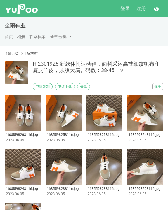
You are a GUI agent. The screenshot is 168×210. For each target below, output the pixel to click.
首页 (9, 36)
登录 (125, 8)
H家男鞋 (31, 53)
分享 (83, 87)
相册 (21, 36)
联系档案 (37, 36)
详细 (157, 87)
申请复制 (43, 87)
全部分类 (58, 36)
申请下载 (65, 87)
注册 (141, 8)
